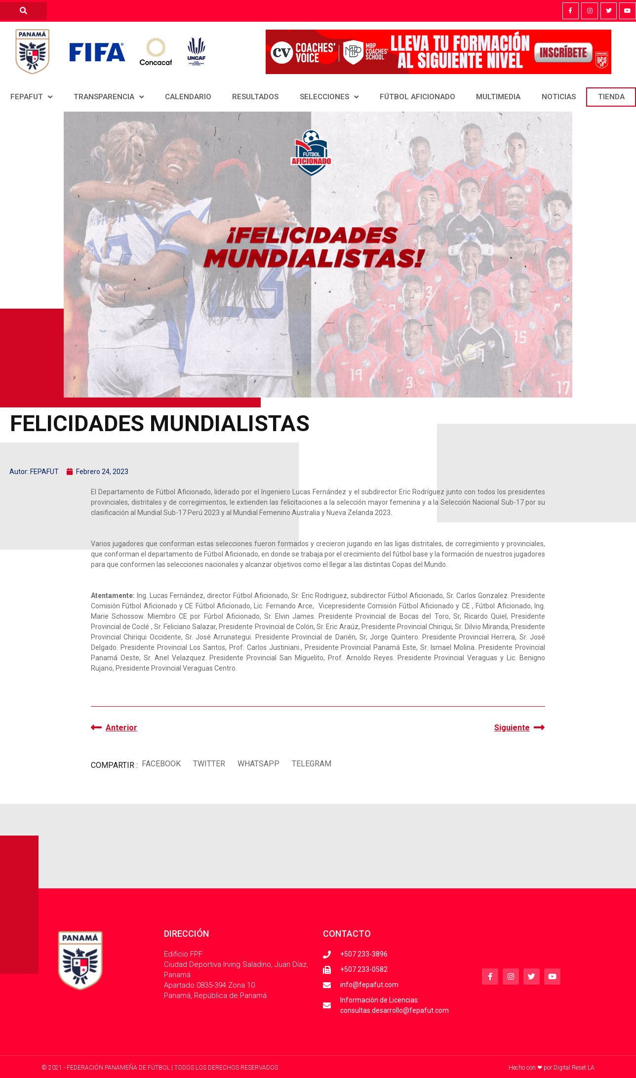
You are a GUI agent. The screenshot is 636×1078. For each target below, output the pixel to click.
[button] (161, 764)
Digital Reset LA (574, 1067)
